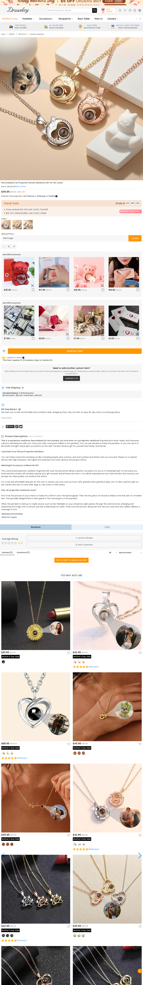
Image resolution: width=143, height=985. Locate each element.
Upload (135, 238)
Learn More (6, 417)
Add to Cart (75, 351)
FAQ (107, 527)
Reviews (36, 527)
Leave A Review (84, 538)
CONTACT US (71, 378)
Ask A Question (84, 544)
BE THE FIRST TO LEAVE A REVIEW (72, 560)
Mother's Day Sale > (131, 211)
